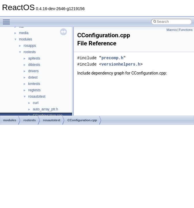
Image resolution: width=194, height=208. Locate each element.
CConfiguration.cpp (82, 120)
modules (25, 39)
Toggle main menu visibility (8, 19)
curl (35, 103)
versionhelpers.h (120, 64)
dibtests (34, 65)
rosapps (30, 46)
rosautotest (36, 96)
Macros (172, 30)
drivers (33, 71)
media (24, 33)
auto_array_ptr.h (45, 109)
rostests (30, 52)
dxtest (32, 77)
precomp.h (112, 58)
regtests (34, 90)
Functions (186, 30)
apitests (34, 58)
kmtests (34, 84)
